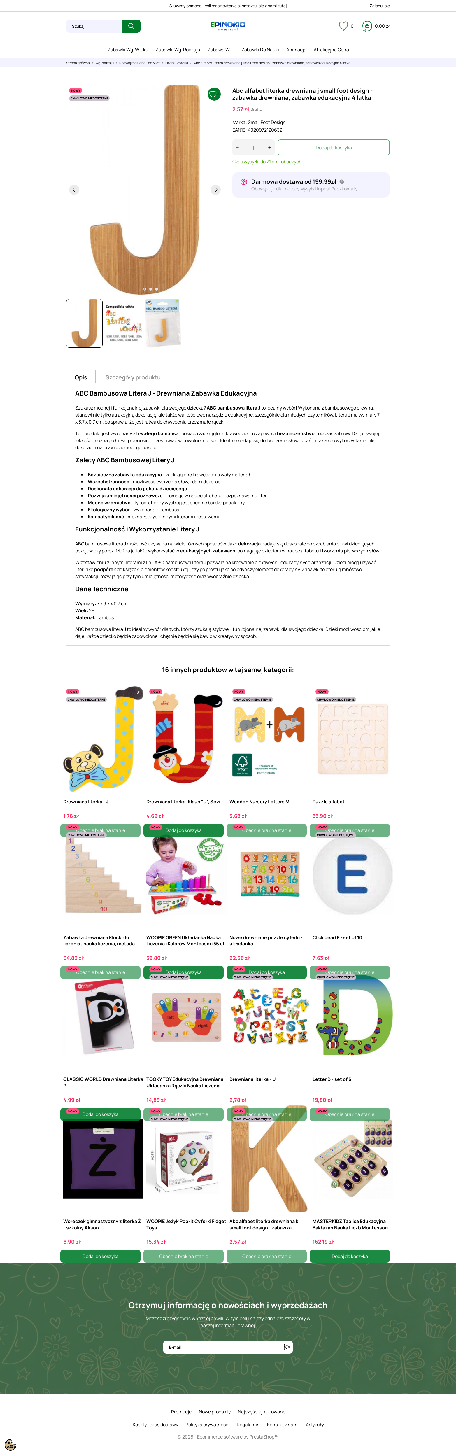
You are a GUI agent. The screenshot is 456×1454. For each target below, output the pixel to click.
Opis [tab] (81, 377)
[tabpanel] (145, 190)
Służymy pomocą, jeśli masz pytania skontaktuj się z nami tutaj (228, 5)
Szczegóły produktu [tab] (133, 377)
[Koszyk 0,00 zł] (376, 26)
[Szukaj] (94, 26)
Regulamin (248, 1424)
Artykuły (315, 1424)
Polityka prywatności (207, 1424)
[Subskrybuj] (287, 1347)
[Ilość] (253, 147)
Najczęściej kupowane (261, 1411)
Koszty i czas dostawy (155, 1424)
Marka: (239, 122)
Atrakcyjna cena (331, 49)
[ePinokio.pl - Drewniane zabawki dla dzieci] (228, 26)
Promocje (181, 1411)
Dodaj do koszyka (334, 147)
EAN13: (239, 130)
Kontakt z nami (283, 1424)
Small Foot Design (267, 122)
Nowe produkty (215, 1411)
